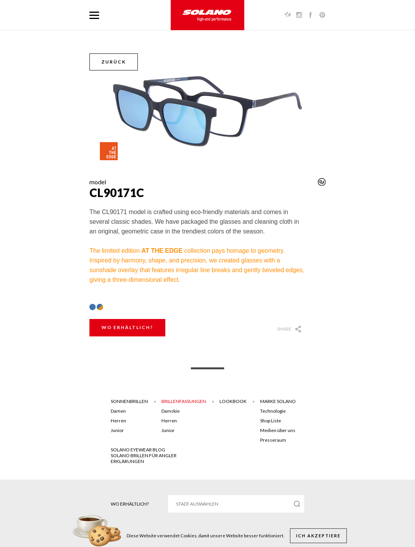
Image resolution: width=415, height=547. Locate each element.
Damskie (170, 411)
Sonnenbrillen (129, 401)
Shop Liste (270, 421)
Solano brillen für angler (144, 455)
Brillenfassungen (183, 401)
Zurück (113, 62)
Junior (117, 430)
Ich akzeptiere (318, 535)
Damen (118, 411)
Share (284, 329)
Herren (118, 421)
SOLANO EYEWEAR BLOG (138, 450)
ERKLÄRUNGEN (127, 461)
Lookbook (233, 401)
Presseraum (273, 440)
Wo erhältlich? (127, 327)
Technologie (273, 411)
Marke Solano (278, 401)
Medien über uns (277, 430)
